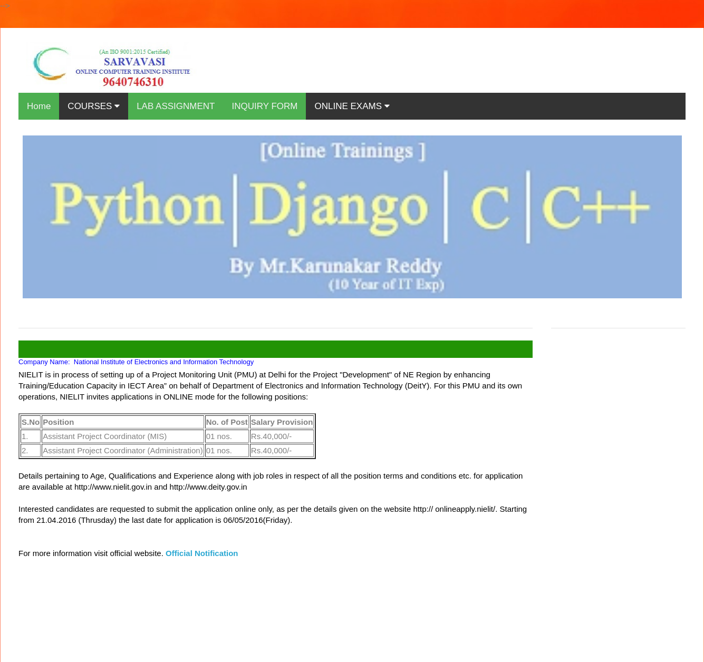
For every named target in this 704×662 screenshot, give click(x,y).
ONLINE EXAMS (351, 106)
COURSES (93, 106)
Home (39, 106)
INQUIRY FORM (264, 106)
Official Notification (202, 553)
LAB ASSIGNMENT (176, 106)
